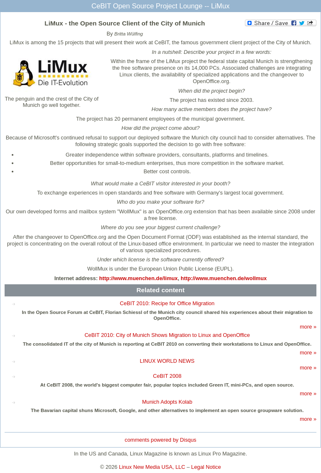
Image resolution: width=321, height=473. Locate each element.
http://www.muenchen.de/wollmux (224, 278)
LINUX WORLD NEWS (167, 361)
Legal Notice (206, 467)
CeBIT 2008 (167, 376)
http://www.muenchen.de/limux (138, 278)
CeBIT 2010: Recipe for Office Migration (167, 303)
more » (308, 327)
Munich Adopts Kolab (167, 402)
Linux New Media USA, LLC (152, 467)
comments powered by (160, 440)
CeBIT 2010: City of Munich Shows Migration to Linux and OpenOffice (167, 335)
